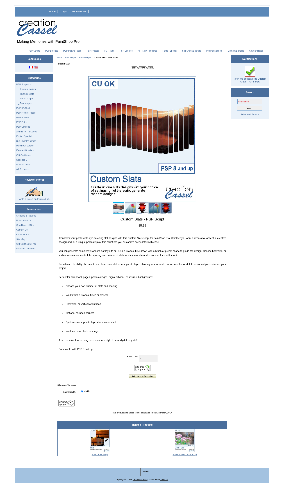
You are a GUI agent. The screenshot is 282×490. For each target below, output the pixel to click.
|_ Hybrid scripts (25, 94)
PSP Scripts (70, 57)
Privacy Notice (23, 220)
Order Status (22, 234)
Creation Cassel (140, 479)
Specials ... (21, 159)
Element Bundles (236, 51)
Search (250, 92)
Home (52, 11)
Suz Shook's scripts (191, 51)
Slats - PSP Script (100, 454)
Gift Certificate (256, 51)
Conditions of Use (25, 225)
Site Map (20, 239)
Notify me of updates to (250, 74)
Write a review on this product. (34, 193)
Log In (63, 11)
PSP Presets (93, 51)
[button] (193, 79)
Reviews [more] (34, 179)
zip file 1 (88, 391)
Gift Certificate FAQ (26, 244)
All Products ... (23, 169)
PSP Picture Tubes (72, 51)
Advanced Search (250, 114)
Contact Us (22, 229)
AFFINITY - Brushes (147, 51)
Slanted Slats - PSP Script (185, 454)
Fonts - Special (170, 51)
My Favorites (79, 11)
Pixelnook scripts (214, 51)
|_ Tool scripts (23, 103)
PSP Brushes (51, 51)
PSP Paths (109, 51)
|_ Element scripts (26, 89)
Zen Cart (164, 479)
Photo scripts (85, 57)
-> (23, 84)
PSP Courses (126, 51)
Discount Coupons (25, 248)
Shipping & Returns (26, 215)
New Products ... (24, 164)
